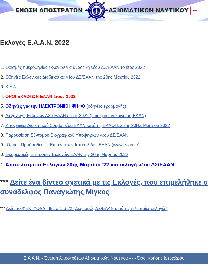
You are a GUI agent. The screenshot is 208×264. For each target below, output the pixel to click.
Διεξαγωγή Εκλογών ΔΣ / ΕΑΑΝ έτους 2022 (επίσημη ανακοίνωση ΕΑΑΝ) (75, 115)
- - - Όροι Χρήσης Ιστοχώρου (156, 258)
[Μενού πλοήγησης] (195, 10)
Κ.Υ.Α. (11, 87)
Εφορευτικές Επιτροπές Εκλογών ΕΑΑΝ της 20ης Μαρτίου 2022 (66, 154)
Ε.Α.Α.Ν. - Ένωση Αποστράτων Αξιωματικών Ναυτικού (76, 258)
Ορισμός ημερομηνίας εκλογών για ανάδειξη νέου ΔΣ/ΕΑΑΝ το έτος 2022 (75, 67)
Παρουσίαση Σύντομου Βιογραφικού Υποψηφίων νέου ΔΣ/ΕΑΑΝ (66, 135)
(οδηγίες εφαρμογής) (65, 106)
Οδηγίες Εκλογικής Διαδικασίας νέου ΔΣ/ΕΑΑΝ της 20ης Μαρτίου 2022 (73, 77)
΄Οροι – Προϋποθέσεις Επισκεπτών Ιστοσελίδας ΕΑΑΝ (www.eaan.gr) (72, 144)
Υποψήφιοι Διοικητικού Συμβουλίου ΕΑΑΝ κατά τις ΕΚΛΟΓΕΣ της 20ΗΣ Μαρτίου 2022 (87, 125)
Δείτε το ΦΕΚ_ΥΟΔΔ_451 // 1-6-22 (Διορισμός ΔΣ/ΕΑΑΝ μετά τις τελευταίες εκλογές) (86, 208)
